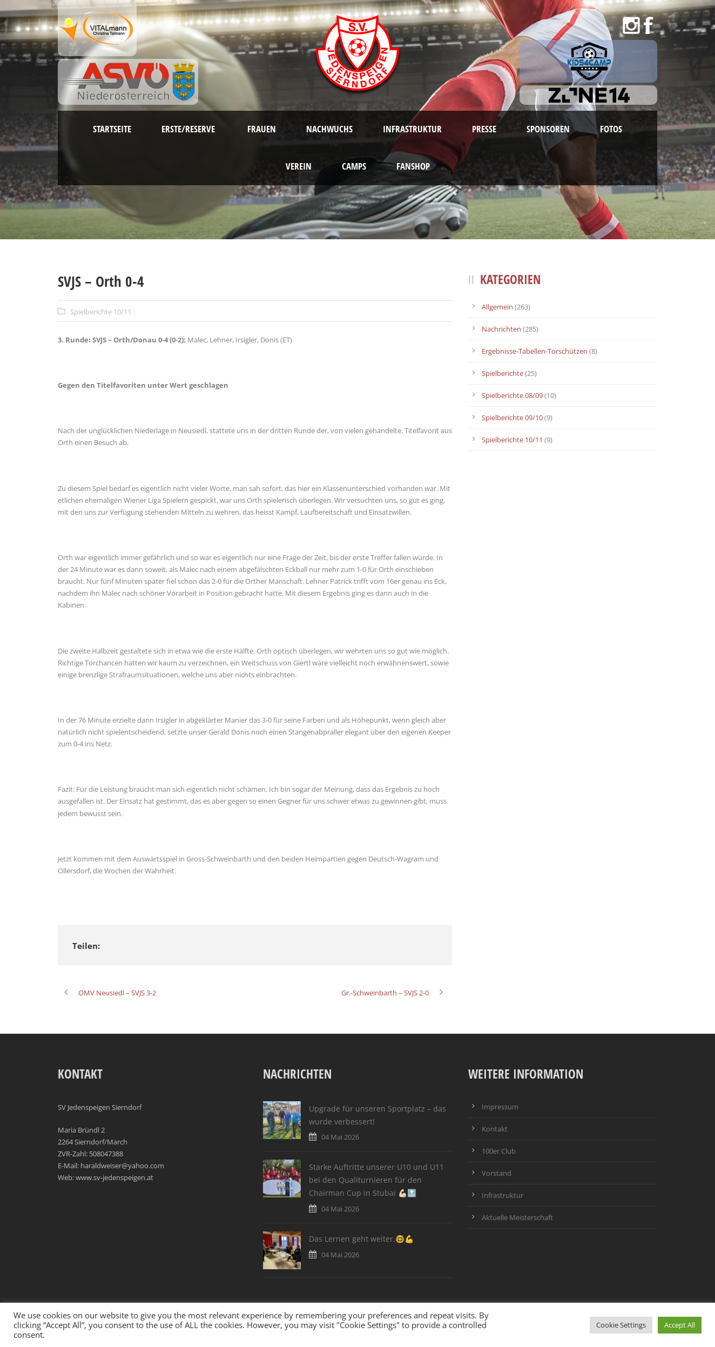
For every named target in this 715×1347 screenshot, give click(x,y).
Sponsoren (548, 129)
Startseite (112, 129)
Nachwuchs (329, 129)
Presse (484, 129)
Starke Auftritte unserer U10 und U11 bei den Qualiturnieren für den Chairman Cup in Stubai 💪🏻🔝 (376, 1180)
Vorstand (496, 1173)
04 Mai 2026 (340, 1137)
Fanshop (413, 166)
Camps (354, 166)
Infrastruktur (412, 129)
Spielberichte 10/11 (100, 311)
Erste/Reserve (189, 129)
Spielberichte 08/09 (512, 395)
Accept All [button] (679, 1325)
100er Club (499, 1151)
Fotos (611, 129)
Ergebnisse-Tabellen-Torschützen (535, 351)
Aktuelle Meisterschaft (517, 1217)
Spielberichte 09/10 (512, 417)
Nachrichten (501, 329)
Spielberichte (502, 373)
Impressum (500, 1107)
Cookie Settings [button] (621, 1325)
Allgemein (497, 307)
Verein (299, 166)
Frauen (261, 129)
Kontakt (495, 1129)
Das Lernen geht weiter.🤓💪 (361, 1239)
